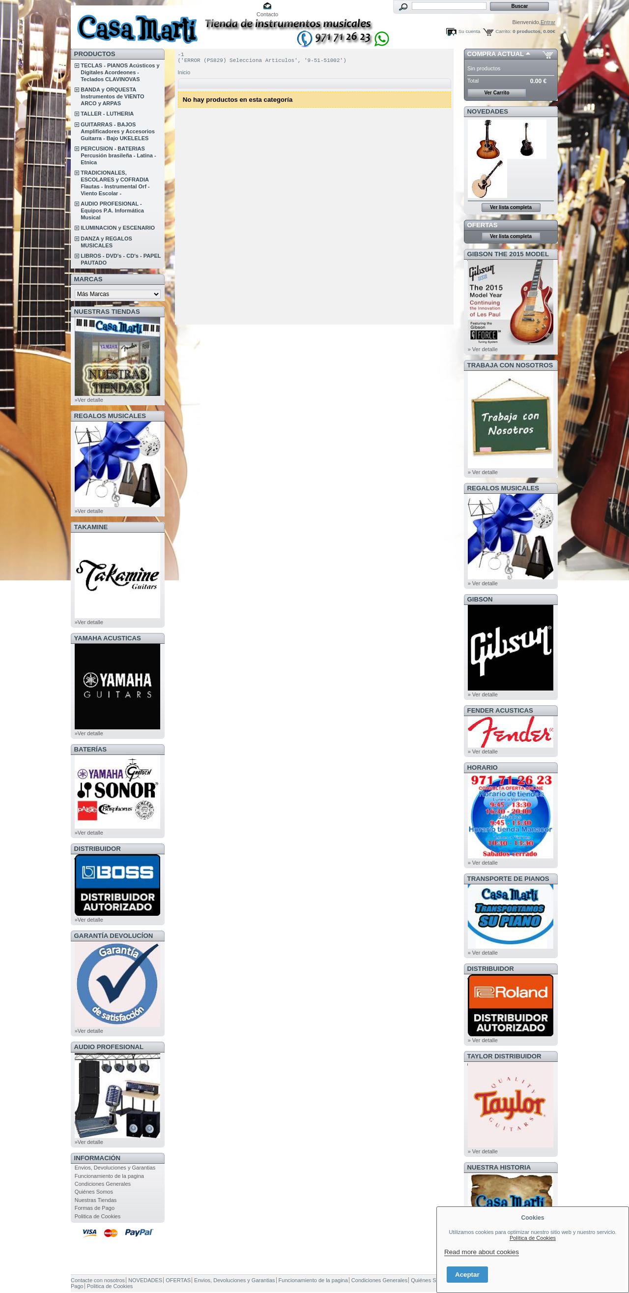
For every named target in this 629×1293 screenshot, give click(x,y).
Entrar (548, 22)
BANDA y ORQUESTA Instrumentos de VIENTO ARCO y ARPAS (112, 96)
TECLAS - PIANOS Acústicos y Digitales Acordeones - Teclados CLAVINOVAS (120, 72)
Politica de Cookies (98, 1216)
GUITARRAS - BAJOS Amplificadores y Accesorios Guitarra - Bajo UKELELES (118, 131)
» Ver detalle (483, 349)
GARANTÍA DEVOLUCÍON (113, 935)
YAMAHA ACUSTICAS (107, 638)
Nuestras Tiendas (96, 1200)
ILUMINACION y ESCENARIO (118, 228)
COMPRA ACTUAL (495, 54)
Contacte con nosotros (98, 1280)
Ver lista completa (511, 207)
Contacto (267, 14)
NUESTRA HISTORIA (499, 1167)
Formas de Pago (94, 1208)
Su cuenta (469, 31)
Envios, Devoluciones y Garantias (115, 1168)
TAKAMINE (91, 527)
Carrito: (503, 31)
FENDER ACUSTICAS (500, 710)
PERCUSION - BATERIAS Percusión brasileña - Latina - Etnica (118, 155)
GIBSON (480, 599)
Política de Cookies (533, 1238)
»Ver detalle (89, 400)
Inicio (184, 75)
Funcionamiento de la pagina (109, 1176)
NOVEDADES (488, 111)
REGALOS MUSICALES (110, 416)
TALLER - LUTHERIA (107, 114)
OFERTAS (482, 225)
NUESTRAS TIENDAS (107, 311)
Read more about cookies (481, 1252)
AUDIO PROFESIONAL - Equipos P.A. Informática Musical (112, 210)
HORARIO (482, 767)
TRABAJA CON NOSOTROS (510, 365)
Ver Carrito (496, 92)
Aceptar (467, 1274)
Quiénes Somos (94, 1192)
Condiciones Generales (103, 1184)
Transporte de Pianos (508, 878)
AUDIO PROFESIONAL (108, 1047)
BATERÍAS (90, 749)
